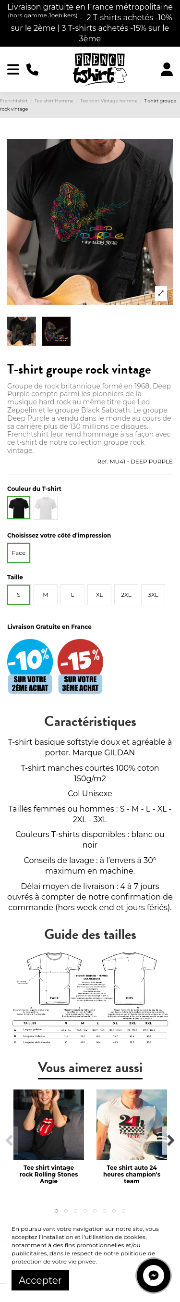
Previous (9, 1141)
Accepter (40, 1280)
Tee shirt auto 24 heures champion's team (131, 1174)
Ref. (102, 461)
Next (170, 1141)
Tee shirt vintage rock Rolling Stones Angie (49, 1174)
